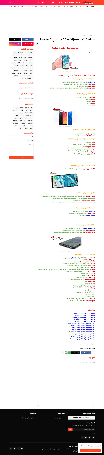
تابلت (14, 110)
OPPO (25, 55)
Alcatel (24, 63)
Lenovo (25, 60)
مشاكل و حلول (29, 110)
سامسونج (82, 6)
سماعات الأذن (18, 126)
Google (16, 65)
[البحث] (10, 2)
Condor (22, 65)
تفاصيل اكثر (94, 447)
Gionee (31, 71)
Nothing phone (29, 78)
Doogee (19, 73)
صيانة (21, 128)
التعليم (31, 128)
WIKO (27, 68)
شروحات (37, 2)
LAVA (25, 71)
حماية (26, 128)
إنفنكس (50, 6)
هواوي (59, 6)
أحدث (92, 406)
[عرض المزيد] (62, 352)
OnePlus (23, 6)
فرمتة (21, 108)
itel (22, 78)
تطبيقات (44, 2)
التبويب (52, 2)
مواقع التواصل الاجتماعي (21, 118)
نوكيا (46, 6)
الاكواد (31, 118)
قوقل (36, 6)
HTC (18, 6)
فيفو (64, 6)
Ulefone (16, 71)
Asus (20, 60)
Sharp (31, 73)
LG (11, 58)
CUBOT (16, 76)
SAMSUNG (20, 52)
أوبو (67, 6)
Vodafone (30, 76)
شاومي (72, 6)
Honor (19, 55)
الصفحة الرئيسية (91, 36)
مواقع (24, 126)
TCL (21, 71)
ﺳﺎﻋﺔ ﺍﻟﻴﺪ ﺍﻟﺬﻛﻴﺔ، (29, 113)
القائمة (60, 2)
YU (25, 76)
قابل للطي (30, 123)
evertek (25, 73)
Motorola (30, 58)
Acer (21, 76)
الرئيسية (78, 2)
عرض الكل (38, 357)
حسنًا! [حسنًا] (90, 450)
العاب (20, 121)
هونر (55, 6)
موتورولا (41, 6)
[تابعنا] (11, 6)
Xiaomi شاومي (29, 52)
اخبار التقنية (30, 121)
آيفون (77, 6)
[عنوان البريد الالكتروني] (84, 429)
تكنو (15, 6)
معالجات (31, 126)
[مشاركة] (37, 43)
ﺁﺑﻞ (24, 121)
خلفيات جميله (20, 110)
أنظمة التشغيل (29, 115)
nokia (15, 58)
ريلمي (28, 6)
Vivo (15, 52)
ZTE (32, 6)
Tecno (31, 60)
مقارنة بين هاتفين (19, 115)
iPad (31, 68)
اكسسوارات (15, 123)
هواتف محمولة (69, 2)
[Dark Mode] (14, 2)
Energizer (21, 68)
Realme (81, 348)
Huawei (31, 55)
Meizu (19, 63)
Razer (13, 73)
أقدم (38, 406)
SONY (15, 60)
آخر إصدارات (23, 123)
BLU (32, 65)
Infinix (20, 58)
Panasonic (13, 68)
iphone (14, 63)
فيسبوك (15, 121)
